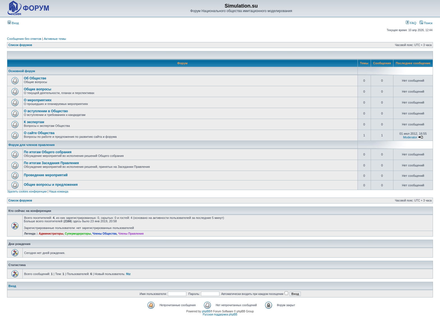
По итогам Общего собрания (48, 152)
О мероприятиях (38, 100)
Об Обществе (35, 78)
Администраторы (51, 233)
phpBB (206, 311)
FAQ (411, 23)
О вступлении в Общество (46, 111)
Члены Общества (104, 233)
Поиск (426, 23)
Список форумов (20, 45)
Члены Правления (131, 233)
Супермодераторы (78, 233)
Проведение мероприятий (46, 175)
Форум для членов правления (31, 144)
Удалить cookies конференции (27, 191)
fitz (128, 274)
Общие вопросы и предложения (51, 185)
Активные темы (55, 38)
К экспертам (34, 122)
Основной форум (21, 71)
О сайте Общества (39, 133)
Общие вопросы (37, 89)
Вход (13, 23)
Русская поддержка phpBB (220, 314)
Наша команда (58, 191)
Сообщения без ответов (24, 38)
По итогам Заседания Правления (51, 163)
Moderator (410, 137)
